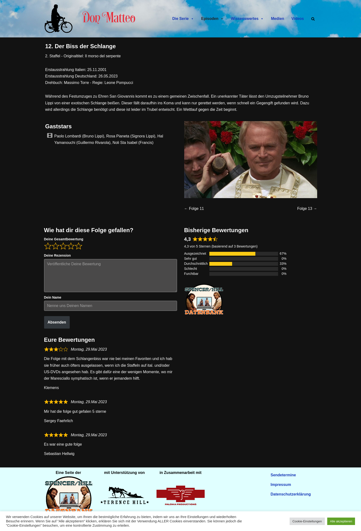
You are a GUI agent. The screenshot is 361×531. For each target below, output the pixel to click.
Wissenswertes (247, 19)
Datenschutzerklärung (291, 494)
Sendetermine (283, 475)
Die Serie (183, 19)
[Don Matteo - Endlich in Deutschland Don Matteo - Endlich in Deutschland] (59, 18)
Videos (297, 19)
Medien (277, 19)
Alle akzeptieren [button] (341, 521)
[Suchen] (313, 19)
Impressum (281, 485)
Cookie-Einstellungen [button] (307, 521)
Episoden (212, 19)
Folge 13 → (307, 209)
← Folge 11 (194, 209)
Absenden (57, 323)
